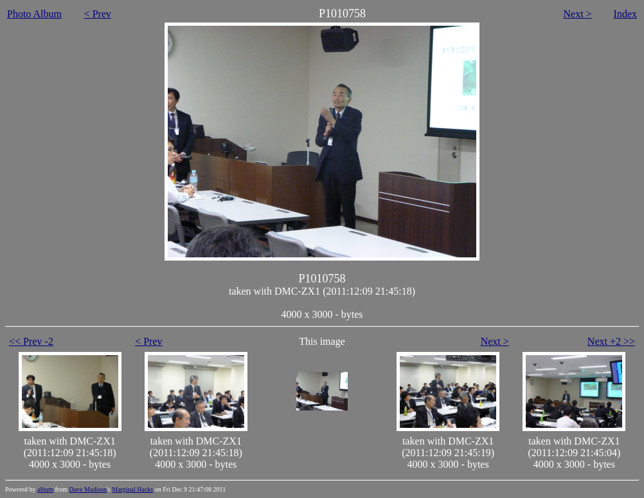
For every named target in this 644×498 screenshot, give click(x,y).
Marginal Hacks (132, 489)
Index (625, 13)
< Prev (97, 13)
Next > (578, 13)
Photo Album (34, 13)
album (45, 489)
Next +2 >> (611, 341)
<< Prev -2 (31, 341)
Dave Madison (88, 489)
